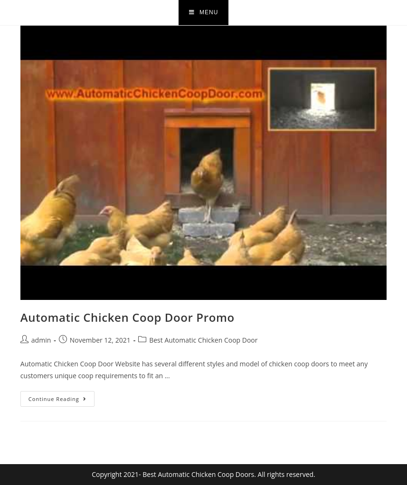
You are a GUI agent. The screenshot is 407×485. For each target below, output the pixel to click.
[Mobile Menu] (204, 12)
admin (41, 340)
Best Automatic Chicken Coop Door (203, 340)
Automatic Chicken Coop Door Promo (127, 317)
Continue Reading (61, 396)
